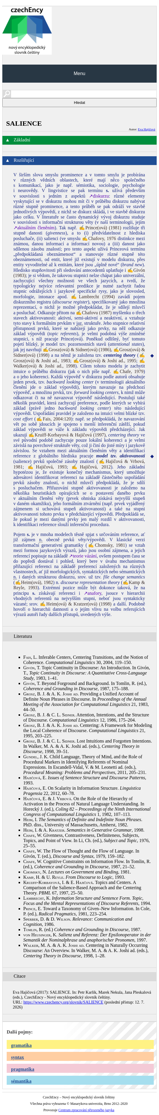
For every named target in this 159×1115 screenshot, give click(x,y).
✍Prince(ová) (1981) (100, 227)
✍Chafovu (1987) (93, 312)
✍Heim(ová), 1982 (34, 582)
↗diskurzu (99, 195)
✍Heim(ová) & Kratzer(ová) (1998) (75, 603)
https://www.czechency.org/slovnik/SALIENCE (63, 1002)
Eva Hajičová (146, 129)
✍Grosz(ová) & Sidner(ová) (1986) (77, 349)
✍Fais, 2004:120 (53, 418)
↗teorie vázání (83, 555)
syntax (17, 1057)
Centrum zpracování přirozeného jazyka (86, 1110)
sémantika (21, 1081)
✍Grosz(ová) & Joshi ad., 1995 (104, 360)
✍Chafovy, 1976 (99, 238)
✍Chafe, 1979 (128, 371)
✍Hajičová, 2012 (91, 466)
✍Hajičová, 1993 (47, 466)
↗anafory (92, 593)
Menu (79, 73)
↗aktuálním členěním (34, 227)
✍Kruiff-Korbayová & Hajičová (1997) (67, 434)
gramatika (21, 1045)
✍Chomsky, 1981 (106, 545)
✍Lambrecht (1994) (93, 296)
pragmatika (22, 1069)
